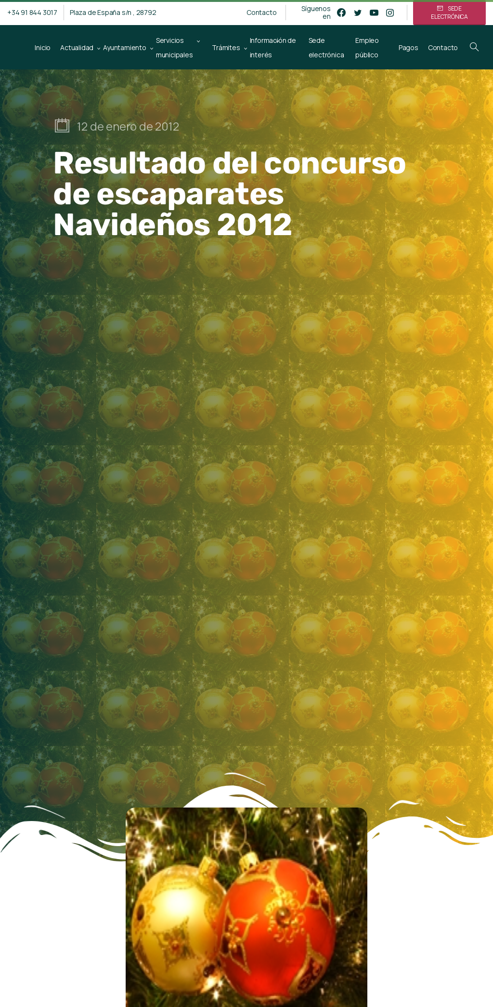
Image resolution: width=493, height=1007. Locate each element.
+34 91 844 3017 (32, 12)
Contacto (261, 12)
